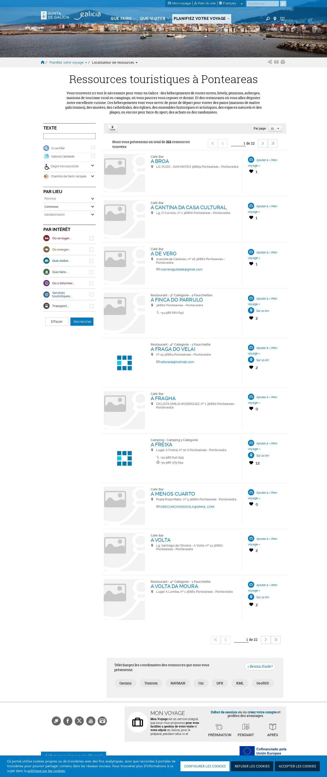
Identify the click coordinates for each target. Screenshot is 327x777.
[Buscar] (263, 3)
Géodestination (54, 214)
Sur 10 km (262, 311)
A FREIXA (161, 444)
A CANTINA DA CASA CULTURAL (189, 207)
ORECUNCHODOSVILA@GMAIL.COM (187, 507)
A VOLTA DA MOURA (174, 586)
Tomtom (151, 683)
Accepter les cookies (297, 766)
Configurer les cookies (205, 766)
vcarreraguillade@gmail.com (181, 269)
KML (240, 683)
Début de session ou (226, 712)
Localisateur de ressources (115, 62)
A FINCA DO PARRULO (177, 300)
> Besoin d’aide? (260, 666)
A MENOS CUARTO (173, 494)
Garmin (126, 683)
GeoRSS (263, 683)
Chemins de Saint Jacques (64, 176)
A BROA (160, 161)
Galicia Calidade (63, 156)
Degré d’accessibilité (61, 167)
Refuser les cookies (252, 766)
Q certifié (58, 148)
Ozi (201, 683)
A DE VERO (164, 254)
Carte (112, 128)
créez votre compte (262, 712)
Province (50, 198)
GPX (220, 683)
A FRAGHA (163, 398)
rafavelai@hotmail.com (177, 362)
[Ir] (238, 143)
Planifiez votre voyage (68, 62)
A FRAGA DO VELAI (173, 349)
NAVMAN (178, 683)
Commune (51, 206)
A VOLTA (161, 540)
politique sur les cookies (46, 771)
